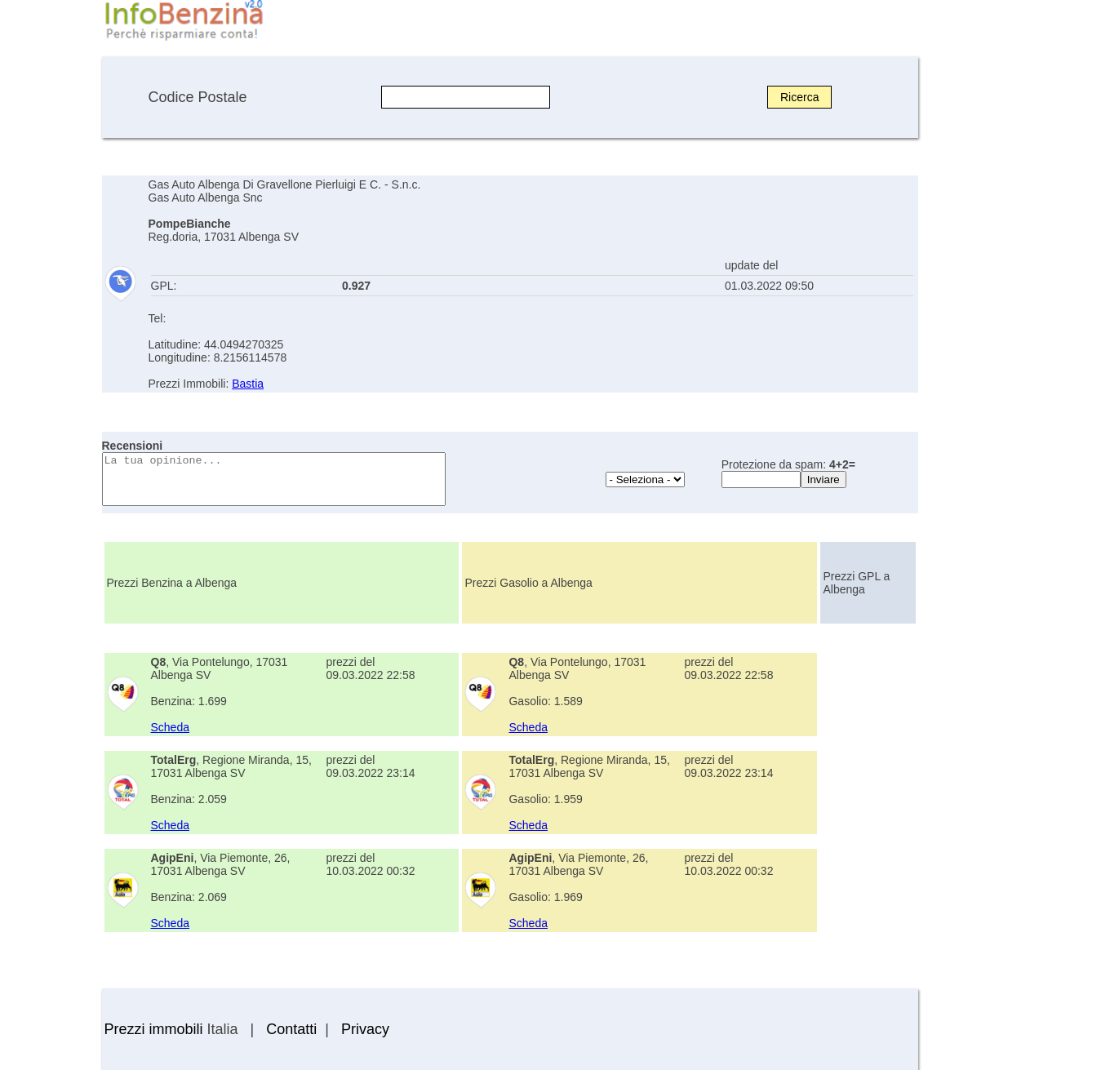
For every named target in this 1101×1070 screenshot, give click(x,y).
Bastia (248, 383)
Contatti (291, 1029)
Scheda (170, 727)
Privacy (365, 1029)
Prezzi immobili (153, 1029)
